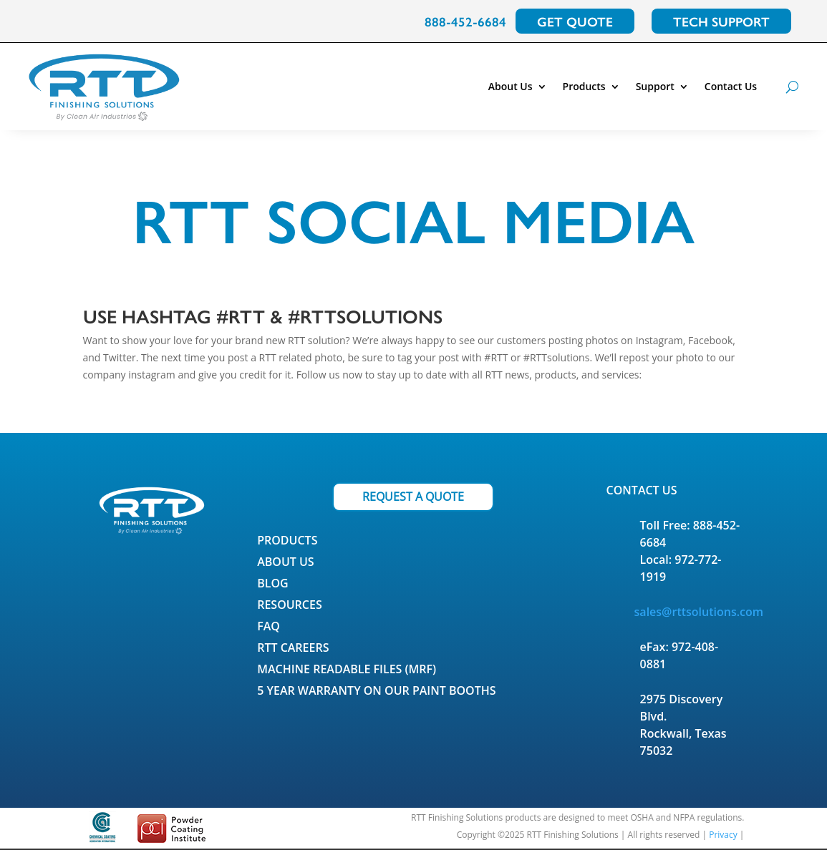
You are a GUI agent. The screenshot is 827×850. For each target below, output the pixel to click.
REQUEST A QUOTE (413, 496)
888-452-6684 (465, 21)
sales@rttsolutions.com (699, 612)
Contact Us (731, 86)
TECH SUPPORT (721, 21)
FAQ (268, 627)
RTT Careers (293, 649)
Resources (289, 606)
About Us (510, 86)
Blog (272, 584)
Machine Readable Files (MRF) (346, 670)
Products (584, 86)
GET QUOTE (575, 21)
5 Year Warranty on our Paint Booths (376, 691)
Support (655, 86)
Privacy (723, 835)
